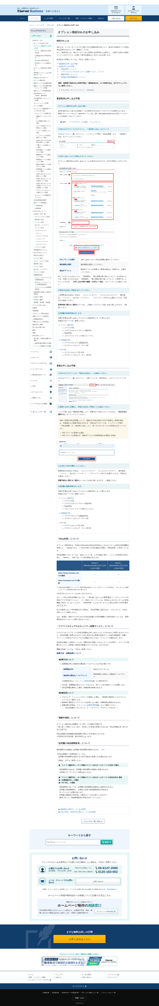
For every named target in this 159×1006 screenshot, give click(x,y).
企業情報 (45, 992)
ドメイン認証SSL (67, 325)
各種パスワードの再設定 (40, 316)
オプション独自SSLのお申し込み (42, 47)
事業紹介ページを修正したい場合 (43, 156)
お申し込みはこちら (79, 939)
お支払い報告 (38, 297)
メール (33, 380)
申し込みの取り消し (38, 327)
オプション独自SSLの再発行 (42, 69)
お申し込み (133, 18)
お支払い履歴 (38, 299)
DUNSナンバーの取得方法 (42, 64)
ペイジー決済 (39, 222)
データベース (36, 392)
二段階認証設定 (37, 319)
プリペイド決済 (39, 247)
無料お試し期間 (37, 324)
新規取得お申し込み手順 (68, 64)
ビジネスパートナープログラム (133, 9)
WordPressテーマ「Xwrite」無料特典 (40, 94)
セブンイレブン (41, 230)
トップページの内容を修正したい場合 (43, 136)
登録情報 (34, 311)
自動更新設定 (38, 275)
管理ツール (35, 398)
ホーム (22, 18)
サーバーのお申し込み (41, 43)
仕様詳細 (37, 208)
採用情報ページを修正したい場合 (43, 170)
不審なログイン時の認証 (40, 322)
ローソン (38, 233)
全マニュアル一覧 (38, 412)
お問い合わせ (116, 18)
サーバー (34, 357)
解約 (33, 330)
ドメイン (34, 352)
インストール (36, 369)
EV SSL (64, 350)
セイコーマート (41, 244)
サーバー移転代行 (39, 80)
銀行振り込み (39, 219)
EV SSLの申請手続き (41, 60)
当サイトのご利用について (89, 992)
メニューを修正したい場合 (43, 132)
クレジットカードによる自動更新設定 (42, 278)
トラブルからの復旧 (38, 404)
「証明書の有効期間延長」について (72, 77)
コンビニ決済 (38, 258)
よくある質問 (48, 18)
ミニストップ (40, 239)
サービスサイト (79, 986)
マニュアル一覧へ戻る (93, 821)
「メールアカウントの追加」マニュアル (83, 122)
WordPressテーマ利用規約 (70, 992)
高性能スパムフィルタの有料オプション (42, 74)
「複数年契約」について (68, 74)
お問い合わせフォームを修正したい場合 (43, 180)
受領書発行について (40, 250)
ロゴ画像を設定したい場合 (43, 122)
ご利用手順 (38, 205)
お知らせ (101, 18)
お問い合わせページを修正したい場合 (43, 175)
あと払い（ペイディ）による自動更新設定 (42, 283)
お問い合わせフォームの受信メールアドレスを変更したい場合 (43, 185)
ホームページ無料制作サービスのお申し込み (42, 110)
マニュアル (34, 18)
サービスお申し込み (38, 305)
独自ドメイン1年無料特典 (42, 91)
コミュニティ (64, 18)
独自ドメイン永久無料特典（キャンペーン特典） (42, 87)
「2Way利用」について (68, 69)
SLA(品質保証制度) (39, 200)
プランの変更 (38, 106)
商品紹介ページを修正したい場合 (43, 160)
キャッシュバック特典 (41, 103)
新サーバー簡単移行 (40, 203)
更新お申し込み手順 (66, 66)
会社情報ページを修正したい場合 (43, 151)
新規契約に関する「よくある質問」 (73, 809)
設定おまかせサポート (41, 77)
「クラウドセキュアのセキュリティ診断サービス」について (81, 72)
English (82, 998)
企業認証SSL (65, 340)
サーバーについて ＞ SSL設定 (82, 90)
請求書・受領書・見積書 (41, 302)
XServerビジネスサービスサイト (116, 9)
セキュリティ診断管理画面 (84, 681)
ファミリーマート (41, 241)
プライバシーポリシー (108, 992)
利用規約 (55, 992)
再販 (33, 333)
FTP (32, 386)
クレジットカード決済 (42, 216)
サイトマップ (113, 977)
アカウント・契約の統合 (40, 313)
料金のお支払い (38, 255)
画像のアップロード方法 (43, 117)
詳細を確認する (112, 889)
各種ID (34, 308)
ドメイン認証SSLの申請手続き (42, 52)
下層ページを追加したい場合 (43, 146)
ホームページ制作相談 (106, 911)
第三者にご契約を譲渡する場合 (42, 339)
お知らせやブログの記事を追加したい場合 (43, 141)
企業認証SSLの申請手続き (42, 57)
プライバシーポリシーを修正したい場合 (43, 191)
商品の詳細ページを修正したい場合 (43, 165)
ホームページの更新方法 (42, 113)
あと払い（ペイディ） (42, 225)
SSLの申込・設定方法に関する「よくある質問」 (78, 812)
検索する (106, 842)
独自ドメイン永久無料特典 (42, 83)
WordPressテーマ (38, 375)
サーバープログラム (38, 363)
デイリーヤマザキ (41, 236)
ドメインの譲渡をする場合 (42, 346)
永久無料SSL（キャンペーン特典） (42, 99)
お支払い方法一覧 (39, 214)
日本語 (77, 998)
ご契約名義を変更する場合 (42, 343)
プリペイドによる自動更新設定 (42, 288)
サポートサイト (38, 11)
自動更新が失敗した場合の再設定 (42, 293)
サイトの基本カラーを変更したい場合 (43, 127)
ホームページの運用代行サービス (42, 196)
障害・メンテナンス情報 (84, 18)
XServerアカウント (65, 134)
